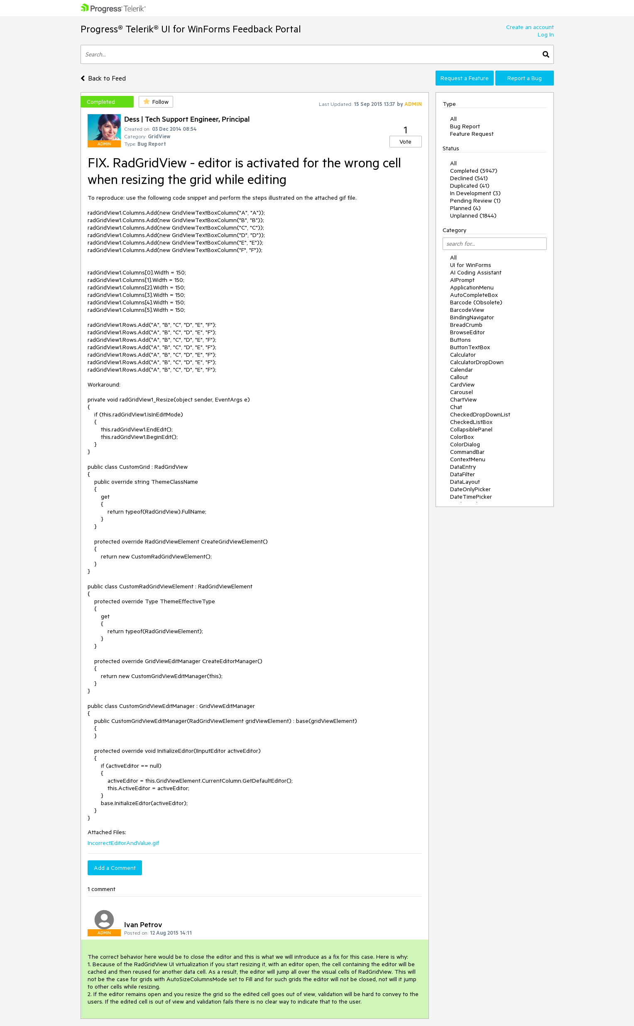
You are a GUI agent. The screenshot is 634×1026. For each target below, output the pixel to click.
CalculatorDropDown (477, 362)
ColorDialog (465, 444)
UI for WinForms (470, 265)
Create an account (530, 27)
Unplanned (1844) (473, 215)
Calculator (463, 354)
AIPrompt (462, 280)
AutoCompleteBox (474, 295)
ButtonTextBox (470, 347)
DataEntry (463, 466)
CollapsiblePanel (471, 429)
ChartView (463, 399)
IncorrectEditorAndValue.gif (123, 843)
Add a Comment (115, 868)
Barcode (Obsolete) (476, 302)
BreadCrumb (466, 324)
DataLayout (465, 481)
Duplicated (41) (470, 185)
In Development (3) (475, 193)
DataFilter (462, 474)
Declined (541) (469, 178)
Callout (459, 377)
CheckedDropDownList (480, 414)
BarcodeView (467, 309)
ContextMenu (467, 459)
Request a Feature (465, 78)
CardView (462, 384)
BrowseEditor (467, 332)
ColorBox (462, 437)
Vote (405, 141)
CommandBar (467, 451)
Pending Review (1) (475, 200)
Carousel (461, 392)
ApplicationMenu (472, 287)
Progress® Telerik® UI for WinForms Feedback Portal (191, 29)
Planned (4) (465, 208)
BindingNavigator (472, 317)
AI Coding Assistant (476, 272)
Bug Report (465, 126)
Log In (546, 34)
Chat (456, 407)
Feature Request (472, 133)
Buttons (460, 339)
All (453, 118)
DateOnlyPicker (470, 489)
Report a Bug (524, 78)
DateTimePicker (471, 496)
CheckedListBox (471, 422)
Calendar (461, 369)
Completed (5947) (473, 170)
